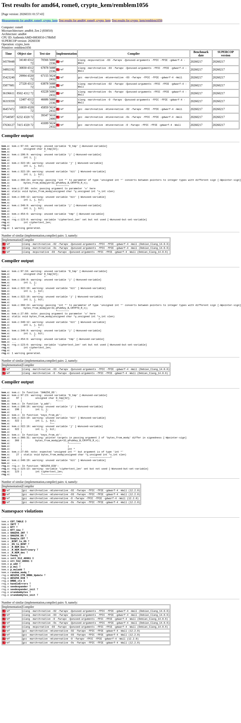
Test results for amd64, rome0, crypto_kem (85, 20)
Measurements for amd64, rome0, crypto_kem (30, 20)
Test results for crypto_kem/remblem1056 (137, 20)
